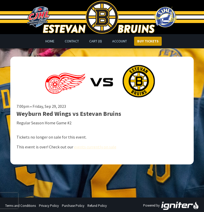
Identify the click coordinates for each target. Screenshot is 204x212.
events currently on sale (95, 146)
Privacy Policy (49, 205)
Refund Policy (97, 205)
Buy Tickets (148, 41)
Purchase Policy (73, 205)
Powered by (171, 206)
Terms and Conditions (20, 205)
